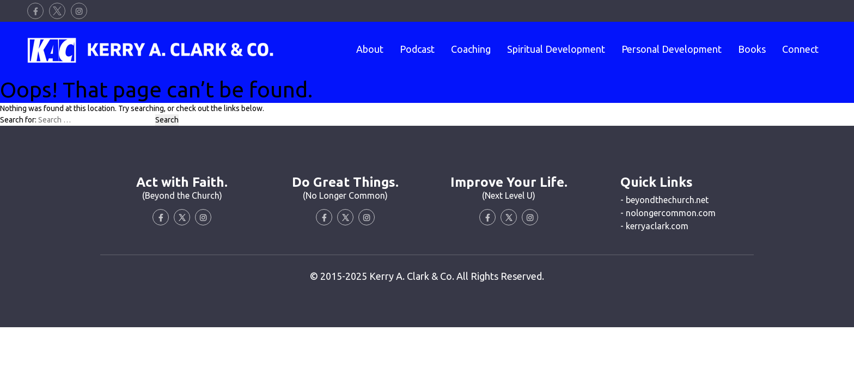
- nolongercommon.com (668, 213)
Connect (800, 49)
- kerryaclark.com (654, 226)
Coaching (471, 49)
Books (752, 49)
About (369, 49)
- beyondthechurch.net (664, 200)
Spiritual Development (556, 49)
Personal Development (671, 49)
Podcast (417, 49)
